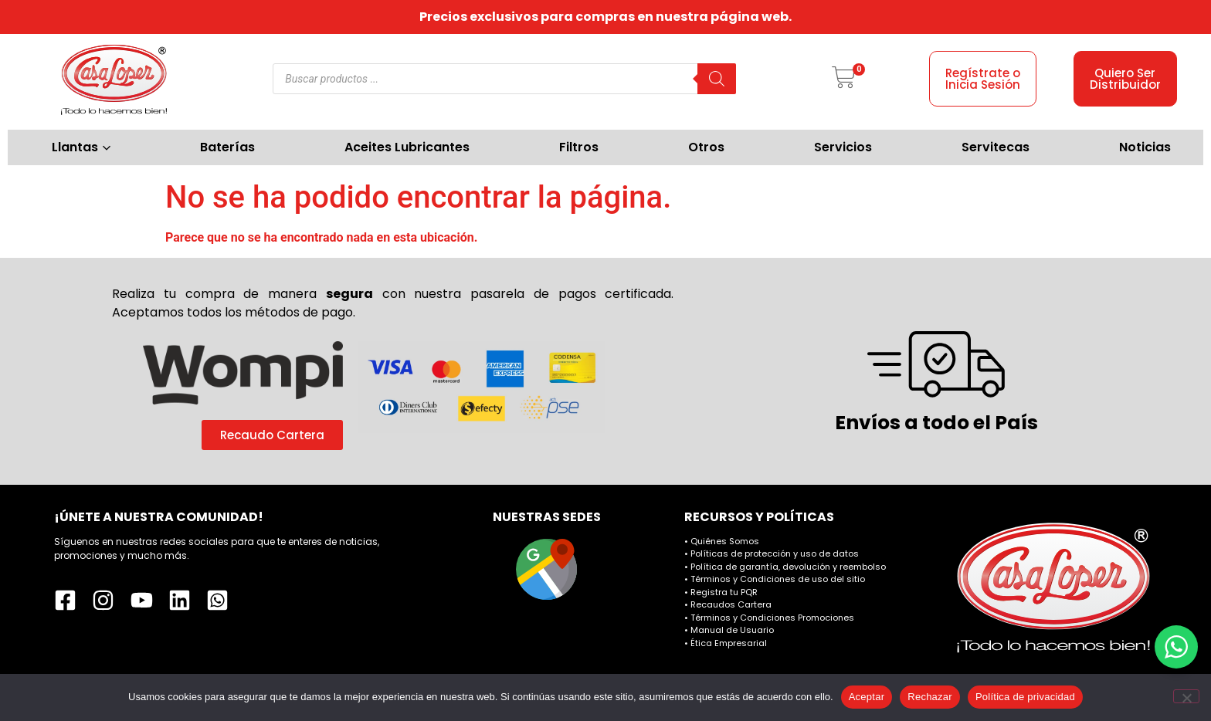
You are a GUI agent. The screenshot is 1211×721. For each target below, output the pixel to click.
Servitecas (996, 147)
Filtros (579, 147)
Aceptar (867, 696)
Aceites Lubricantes (407, 147)
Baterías (227, 147)
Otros (706, 147)
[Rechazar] (1186, 696)
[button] (844, 79)
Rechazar (929, 696)
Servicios (843, 147)
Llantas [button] (81, 147)
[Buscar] (716, 78)
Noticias (1145, 147)
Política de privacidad (1025, 696)
